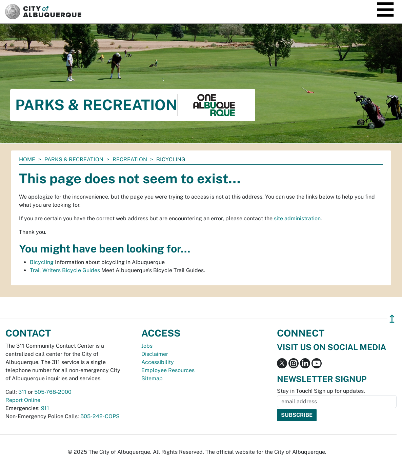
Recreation (130, 159)
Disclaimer (154, 354)
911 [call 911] (45, 408)
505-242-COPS (100, 416)
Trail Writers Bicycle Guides (65, 270)
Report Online (22, 400)
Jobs (147, 346)
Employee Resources (168, 370)
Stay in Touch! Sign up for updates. (321, 391)
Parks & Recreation (73, 159)
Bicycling (42, 262)
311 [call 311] (22, 392)
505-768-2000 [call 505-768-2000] (53, 392)
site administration (297, 218)
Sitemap (152, 378)
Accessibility (157, 362)
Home (27, 159)
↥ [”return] (392, 318)
